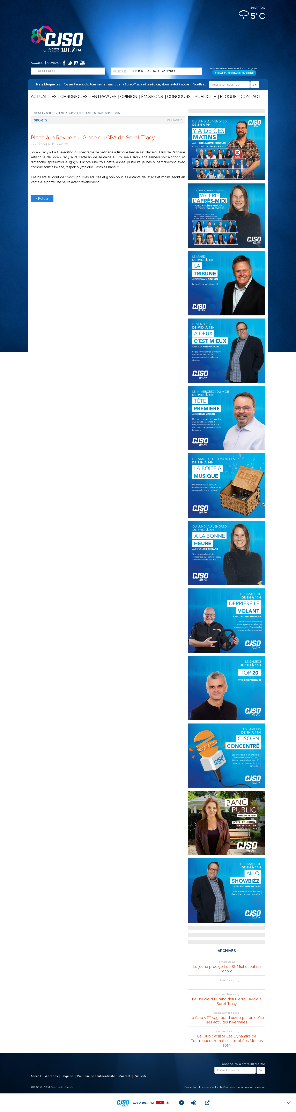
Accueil (37, 62)
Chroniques (74, 96)
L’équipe (67, 1076)
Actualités (44, 96)
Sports (50, 113)
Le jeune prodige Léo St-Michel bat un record (227, 968)
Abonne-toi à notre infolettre (243, 1064)
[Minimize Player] (289, 1103)
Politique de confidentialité (96, 1076)
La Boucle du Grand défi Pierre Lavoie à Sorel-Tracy (226, 1001)
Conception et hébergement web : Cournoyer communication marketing (225, 1087)
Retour (42, 199)
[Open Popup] (207, 1103)
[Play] (181, 1103)
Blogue (228, 96)
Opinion (128, 96)
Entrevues (104, 96)
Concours (179, 96)
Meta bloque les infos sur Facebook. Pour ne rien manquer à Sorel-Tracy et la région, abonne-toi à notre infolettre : (147, 84)
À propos (51, 1076)
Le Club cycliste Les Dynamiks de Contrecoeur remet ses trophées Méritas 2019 (227, 1040)
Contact (54, 62)
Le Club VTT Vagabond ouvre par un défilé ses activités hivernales (227, 1019)
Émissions (152, 96)
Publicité (205, 96)
